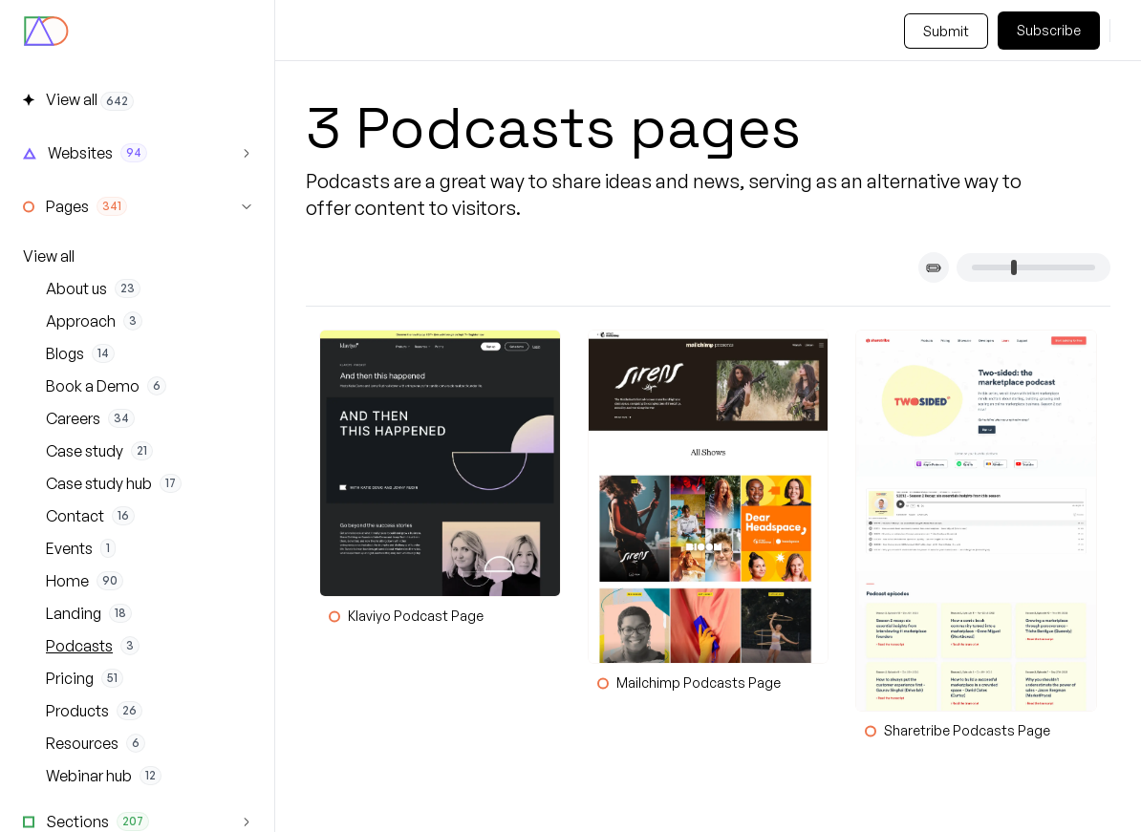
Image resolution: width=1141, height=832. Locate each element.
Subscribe (1049, 30)
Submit (946, 31)
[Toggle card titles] (933, 267)
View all (49, 256)
